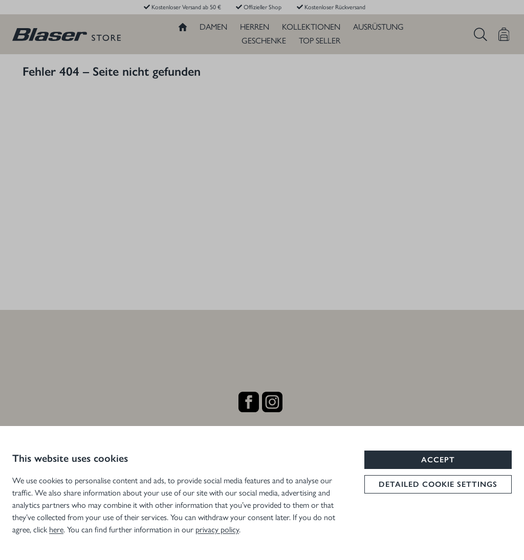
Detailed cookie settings (438, 484)
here (56, 529)
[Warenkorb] (504, 34)
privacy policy (217, 529)
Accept (438, 459)
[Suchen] (480, 34)
